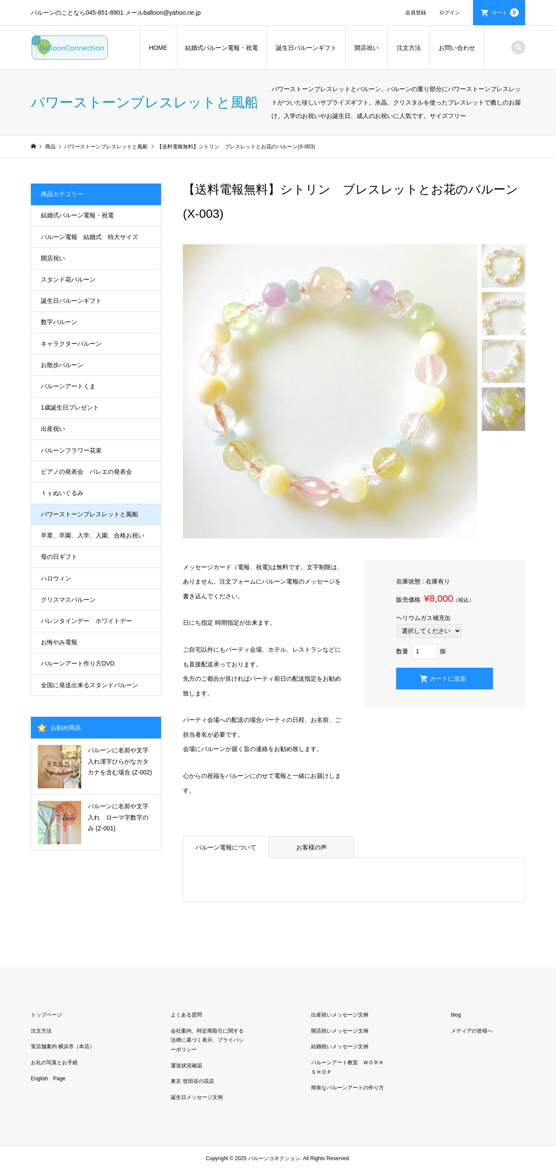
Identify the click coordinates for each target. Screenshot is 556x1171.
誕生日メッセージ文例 (197, 1097)
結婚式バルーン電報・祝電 (221, 47)
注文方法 (409, 47)
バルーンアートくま (68, 386)
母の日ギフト (59, 556)
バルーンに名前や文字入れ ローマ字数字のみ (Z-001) (118, 817)
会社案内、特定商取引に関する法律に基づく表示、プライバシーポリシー (207, 1040)
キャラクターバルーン (71, 343)
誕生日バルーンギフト (306, 47)
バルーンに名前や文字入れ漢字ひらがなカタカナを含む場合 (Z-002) (120, 761)
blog (456, 1015)
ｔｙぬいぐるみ (62, 492)
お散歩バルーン (62, 364)
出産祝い (53, 428)
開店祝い (366, 47)
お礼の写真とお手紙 (54, 1062)
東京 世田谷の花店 (192, 1081)
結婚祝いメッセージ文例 (339, 1046)
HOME (158, 47)
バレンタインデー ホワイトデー (86, 620)
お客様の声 (311, 847)
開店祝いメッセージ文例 (339, 1031)
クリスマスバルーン (68, 599)
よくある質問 (186, 1015)
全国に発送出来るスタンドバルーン (89, 685)
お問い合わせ (457, 47)
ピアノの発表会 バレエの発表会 (86, 471)
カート (505, 12)
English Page (48, 1079)
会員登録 (415, 13)
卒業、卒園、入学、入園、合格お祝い (92, 535)
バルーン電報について (225, 847)
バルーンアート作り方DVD (78, 663)
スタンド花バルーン (68, 279)
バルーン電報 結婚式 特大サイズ (89, 236)
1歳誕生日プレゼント (70, 407)
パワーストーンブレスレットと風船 (89, 514)
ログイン (449, 13)
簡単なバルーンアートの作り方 (347, 1088)
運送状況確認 (186, 1066)
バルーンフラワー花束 (71, 450)
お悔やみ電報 (59, 642)
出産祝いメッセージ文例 (339, 1015)
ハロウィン (56, 578)
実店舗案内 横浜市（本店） (63, 1046)
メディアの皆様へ (472, 1031)
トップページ (46, 1015)
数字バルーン (59, 321)
